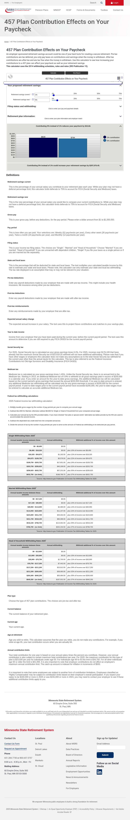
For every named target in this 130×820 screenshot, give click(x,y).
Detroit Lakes (41, 749)
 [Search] (102, 3)
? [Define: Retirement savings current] (32, 94)
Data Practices (72, 749)
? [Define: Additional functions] (121, 77)
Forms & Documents (86, 10)
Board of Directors (74, 755)
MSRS (6, 3)
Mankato (39, 760)
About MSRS (71, 744)
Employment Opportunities (78, 771)
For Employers (17, 3)
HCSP (68, 10)
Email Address (103, 744)
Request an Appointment (15, 748)
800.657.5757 (26, 758)
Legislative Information (76, 766)
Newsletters (71, 783)
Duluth (38, 755)
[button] (65, 87)
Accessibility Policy (86, 809)
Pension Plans (41, 10)
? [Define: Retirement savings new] (32, 99)
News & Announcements (77, 777)
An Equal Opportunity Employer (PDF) (63, 809)
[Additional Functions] (118, 78)
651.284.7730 (10, 758)
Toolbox (104, 10)
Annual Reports (73, 760)
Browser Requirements (105, 809)
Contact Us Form (12, 744)
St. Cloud (39, 766)
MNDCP (57, 10)
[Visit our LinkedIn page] (99, 772)
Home (6, 42)
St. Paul (38, 744)
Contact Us (118, 10)
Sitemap (43, 809)
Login (115, 3)
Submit (105, 755)
